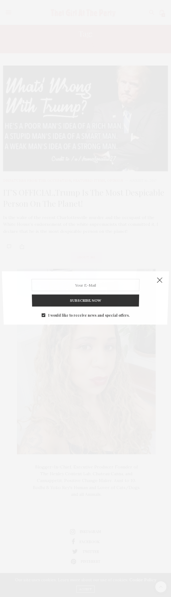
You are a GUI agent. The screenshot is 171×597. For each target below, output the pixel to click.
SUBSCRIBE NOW (85, 298)
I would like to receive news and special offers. (88, 310)
